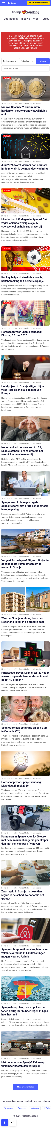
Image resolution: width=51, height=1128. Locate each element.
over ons (37, 1101)
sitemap (46, 1101)
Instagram (35, 1108)
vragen (20, 1101)
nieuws (25, 18)
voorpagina (11, 18)
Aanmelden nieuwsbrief (38, 3)
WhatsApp (8, 1108)
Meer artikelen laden (25, 1087)
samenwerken (9, 1101)
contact (28, 1101)
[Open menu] (3, 3)
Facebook (22, 1108)
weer (36, 18)
